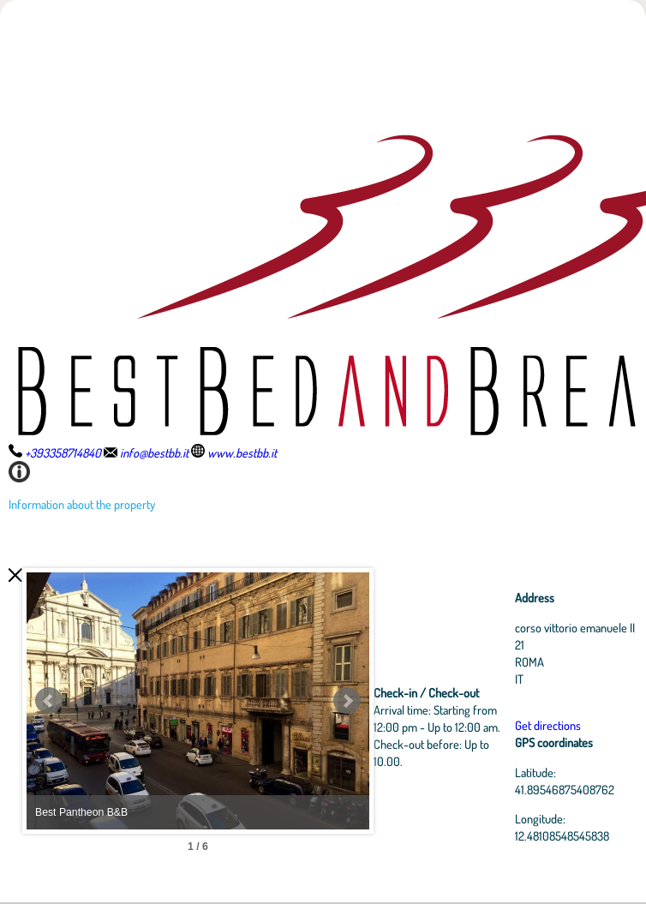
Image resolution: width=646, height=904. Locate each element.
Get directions (548, 725)
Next (347, 701)
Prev (49, 701)
